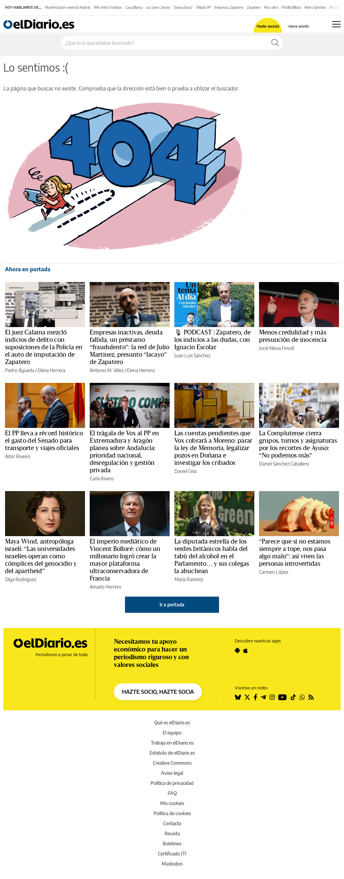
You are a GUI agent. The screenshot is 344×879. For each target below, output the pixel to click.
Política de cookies (172, 813)
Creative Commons (172, 763)
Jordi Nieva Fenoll (276, 348)
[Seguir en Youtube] (282, 697)
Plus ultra (271, 7)
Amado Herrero (105, 587)
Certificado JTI (172, 853)
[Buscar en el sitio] (164, 43)
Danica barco (183, 7)
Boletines (172, 843)
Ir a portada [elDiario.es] (172, 604)
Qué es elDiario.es (172, 722)
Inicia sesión (299, 26)
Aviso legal (172, 773)
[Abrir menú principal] (336, 24)
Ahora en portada (27, 269)
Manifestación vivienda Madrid (67, 7)
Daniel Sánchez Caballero (284, 464)
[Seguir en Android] (237, 650)
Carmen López (273, 572)
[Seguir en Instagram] (272, 697)
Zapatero (254, 7)
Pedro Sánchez (315, 7)
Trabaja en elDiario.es (172, 743)
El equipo (172, 732)
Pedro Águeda (19, 370)
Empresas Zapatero (229, 7)
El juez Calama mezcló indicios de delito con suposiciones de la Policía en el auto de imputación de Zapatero (43, 347)
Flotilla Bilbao (291, 7)
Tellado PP (203, 7)
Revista (172, 833)
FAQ (172, 793)
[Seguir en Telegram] (263, 697)
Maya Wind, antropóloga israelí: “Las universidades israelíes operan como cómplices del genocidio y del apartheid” (41, 556)
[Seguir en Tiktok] (293, 697)
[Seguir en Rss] (311, 697)
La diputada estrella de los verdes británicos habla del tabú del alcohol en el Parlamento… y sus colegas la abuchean (211, 556)
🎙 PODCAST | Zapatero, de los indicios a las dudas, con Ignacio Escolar (212, 340)
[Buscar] (275, 43)
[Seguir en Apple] (245, 650)
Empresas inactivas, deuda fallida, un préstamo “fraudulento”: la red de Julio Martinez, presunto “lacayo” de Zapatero (129, 347)
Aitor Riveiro (17, 456)
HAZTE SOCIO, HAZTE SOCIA (158, 691)
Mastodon (172, 864)
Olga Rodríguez (20, 579)
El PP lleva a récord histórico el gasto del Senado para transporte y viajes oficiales (44, 440)
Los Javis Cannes (158, 7)
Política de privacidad (172, 783)
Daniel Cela (185, 471)
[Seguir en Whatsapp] (302, 697)
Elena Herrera (51, 370)
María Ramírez (188, 579)
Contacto (172, 823)
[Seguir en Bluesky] (238, 697)
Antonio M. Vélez (107, 370)
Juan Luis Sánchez (192, 355)
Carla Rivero (102, 478)
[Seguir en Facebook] (255, 697)
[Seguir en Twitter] (247, 697)
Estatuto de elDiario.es (172, 753)
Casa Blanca (133, 7)
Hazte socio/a (268, 26)
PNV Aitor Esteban (108, 7)
